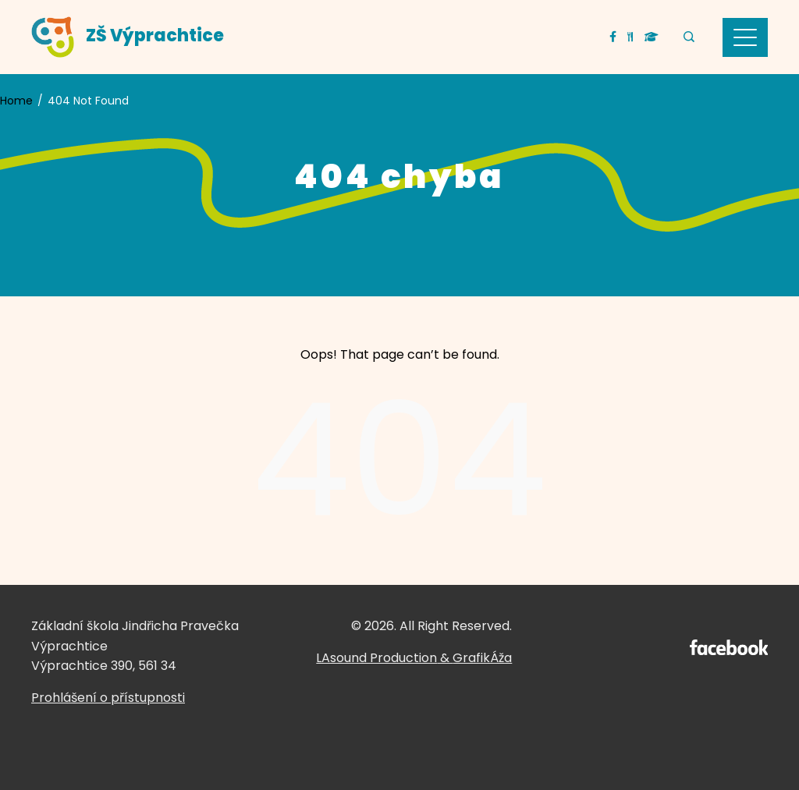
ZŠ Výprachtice (155, 35)
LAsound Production (376, 658)
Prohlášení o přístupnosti (108, 698)
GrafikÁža (482, 658)
